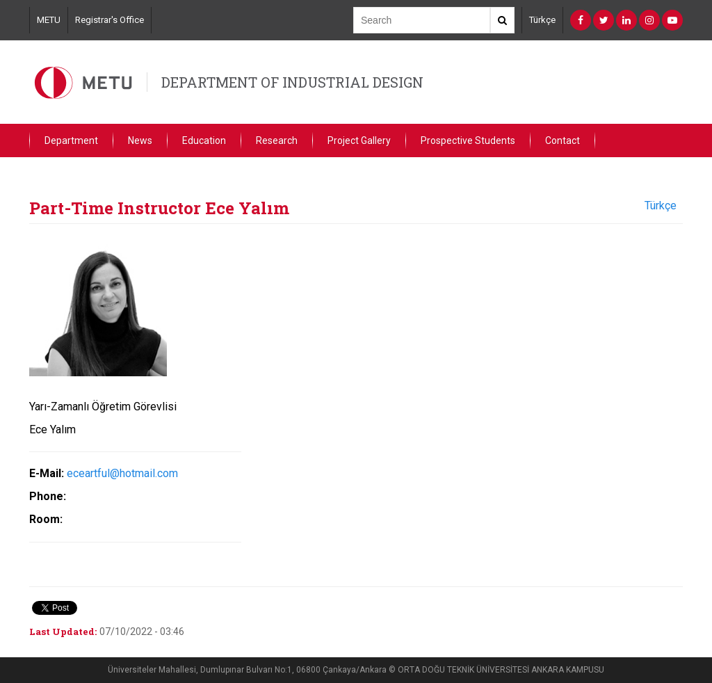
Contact (562, 140)
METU (48, 20)
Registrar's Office (109, 20)
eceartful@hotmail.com (122, 473)
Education (204, 140)
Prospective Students (468, 140)
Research (277, 140)
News (140, 140)
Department (71, 140)
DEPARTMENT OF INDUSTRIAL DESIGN (292, 82)
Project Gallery (359, 140)
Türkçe (542, 20)
